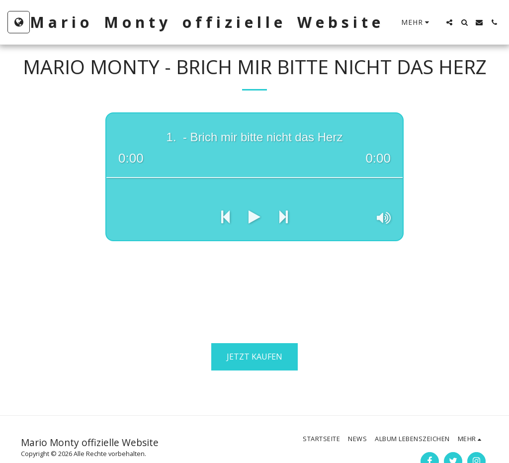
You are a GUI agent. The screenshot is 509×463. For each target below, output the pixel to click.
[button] (449, 22)
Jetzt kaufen (254, 356)
